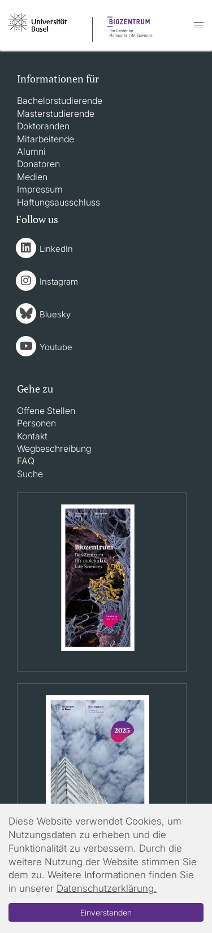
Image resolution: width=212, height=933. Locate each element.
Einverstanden (106, 912)
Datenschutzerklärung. (107, 888)
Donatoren (38, 163)
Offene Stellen (46, 410)
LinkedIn (56, 248)
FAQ (25, 460)
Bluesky (55, 314)
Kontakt (32, 436)
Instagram (59, 281)
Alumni (31, 151)
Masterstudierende (55, 113)
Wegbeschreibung (54, 448)
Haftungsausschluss (58, 202)
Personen (36, 423)
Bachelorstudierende (59, 100)
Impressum (40, 189)
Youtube (56, 347)
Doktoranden (43, 126)
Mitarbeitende (45, 139)
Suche (30, 473)
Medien (32, 176)
